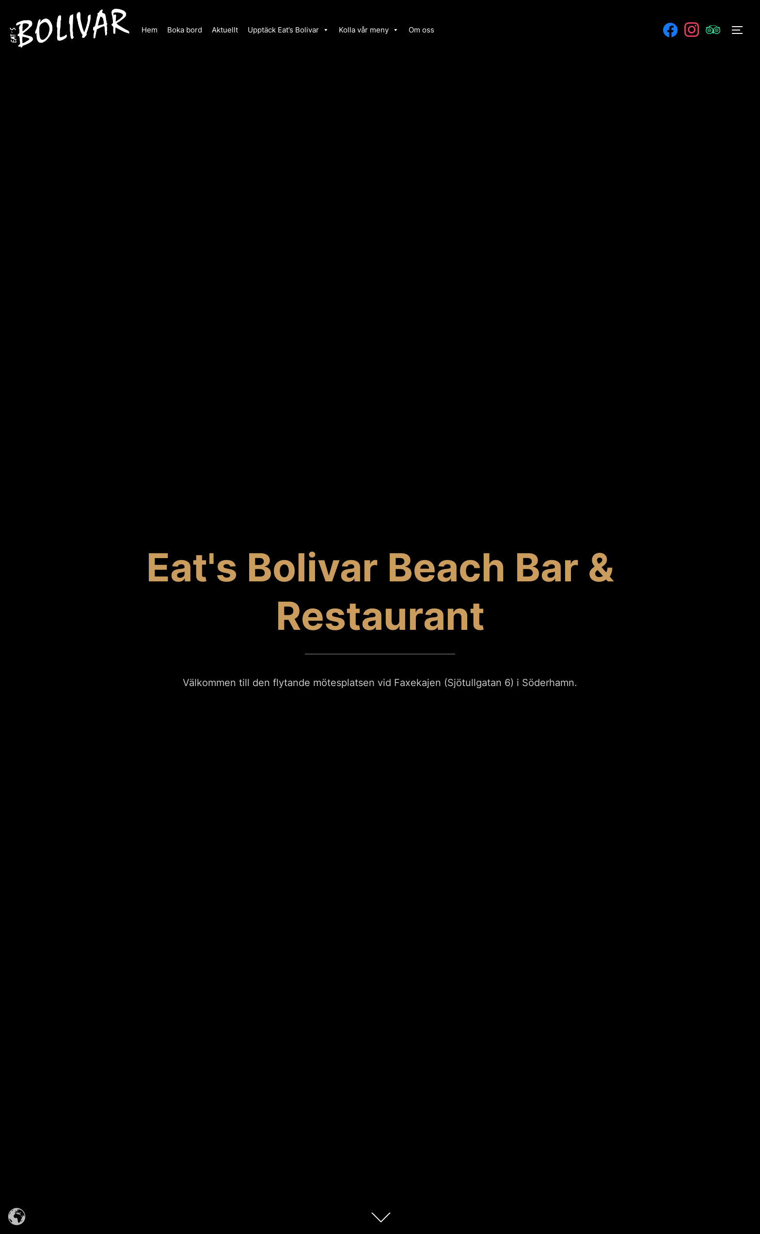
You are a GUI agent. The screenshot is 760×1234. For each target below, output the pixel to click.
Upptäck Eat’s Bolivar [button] (288, 29)
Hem (150, 29)
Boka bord (184, 29)
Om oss (421, 29)
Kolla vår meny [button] (369, 29)
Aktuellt (225, 29)
